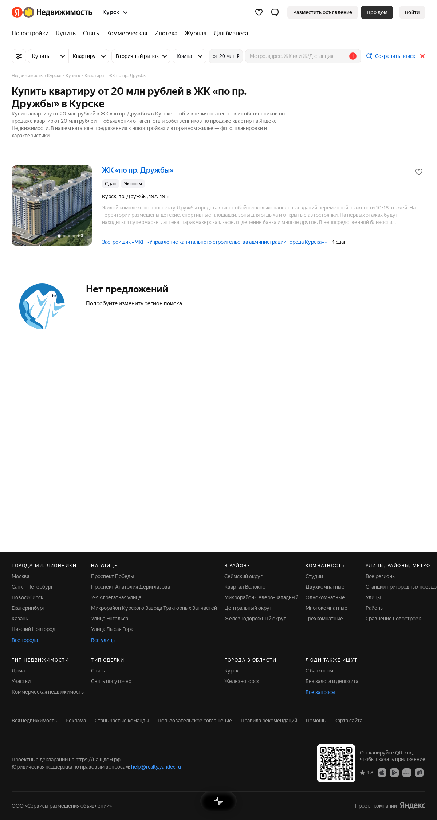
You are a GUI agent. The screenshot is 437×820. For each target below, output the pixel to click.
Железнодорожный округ (255, 618)
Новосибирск (27, 597)
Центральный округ (248, 608)
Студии (314, 576)
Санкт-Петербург (32, 587)
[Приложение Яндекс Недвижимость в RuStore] (419, 772)
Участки (21, 681)
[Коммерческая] (127, 33)
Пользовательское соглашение (195, 720)
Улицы (373, 597)
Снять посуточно (111, 681)
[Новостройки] (32, 33)
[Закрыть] (422, 56)
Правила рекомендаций (269, 720)
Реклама (76, 720)
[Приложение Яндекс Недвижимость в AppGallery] (406, 772)
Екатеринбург (28, 608)
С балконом (319, 671)
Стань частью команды (122, 720)
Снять (98, 671)
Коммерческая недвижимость (48, 692)
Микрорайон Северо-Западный (261, 597)
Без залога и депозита (332, 681)
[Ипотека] (166, 33)
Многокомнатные (326, 608)
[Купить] (65, 33)
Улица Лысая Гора (112, 629)
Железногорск (241, 681)
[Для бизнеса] (229, 33)
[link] (412, 12)
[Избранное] (258, 12)
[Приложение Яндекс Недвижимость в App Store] (382, 772)
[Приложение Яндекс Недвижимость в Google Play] (394, 772)
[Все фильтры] (19, 56)
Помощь (316, 720)
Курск (231, 671)
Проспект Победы (112, 576)
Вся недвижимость (34, 720)
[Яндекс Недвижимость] (57, 12)
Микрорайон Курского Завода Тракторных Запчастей (154, 608)
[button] (275, 12)
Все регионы (381, 576)
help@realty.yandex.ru (156, 767)
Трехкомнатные (324, 618)
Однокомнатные (325, 597)
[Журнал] (195, 33)
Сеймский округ (243, 576)
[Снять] (91, 33)
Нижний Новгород (33, 629)
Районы (375, 608)
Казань (20, 618)
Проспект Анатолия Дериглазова (130, 587)
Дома (18, 671)
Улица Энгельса (109, 618)
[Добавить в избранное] (418, 171)
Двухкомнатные (325, 587)
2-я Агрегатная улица (116, 597)
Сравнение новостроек (393, 618)
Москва (20, 576)
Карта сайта (348, 720)
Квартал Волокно (244, 587)
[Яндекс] (17, 12)
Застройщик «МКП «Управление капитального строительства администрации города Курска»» (214, 242)
